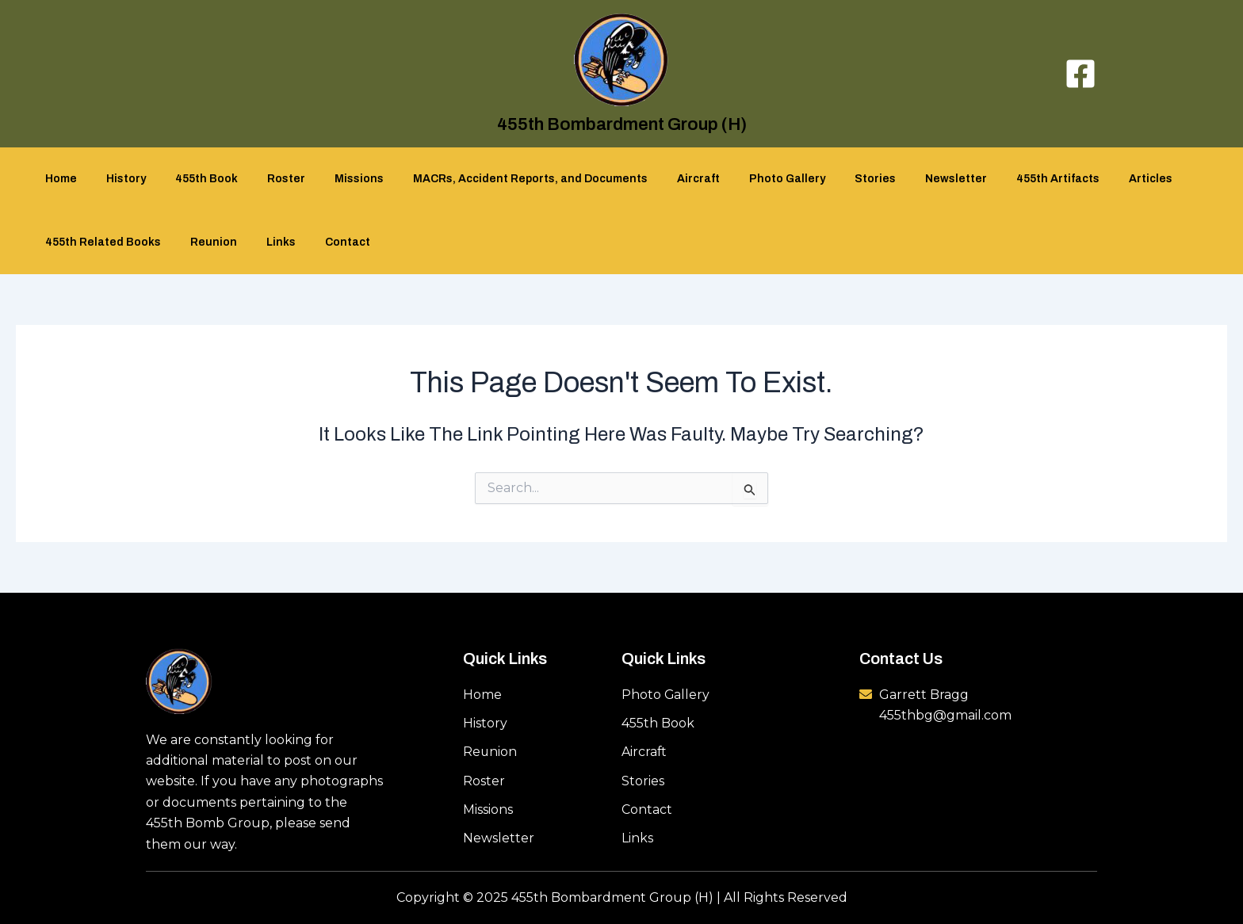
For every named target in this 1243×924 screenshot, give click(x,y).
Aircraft (660, 179)
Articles (1077, 179)
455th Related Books (108, 242)
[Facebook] (1080, 74)
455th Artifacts (991, 179)
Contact (331, 242)
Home (66, 179)
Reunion (211, 242)
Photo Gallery (742, 179)
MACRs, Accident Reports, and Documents (499, 179)
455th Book (197, 179)
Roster (270, 179)
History (123, 179)
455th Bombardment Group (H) (622, 124)
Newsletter (896, 179)
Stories (822, 179)
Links (271, 242)
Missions (335, 179)
